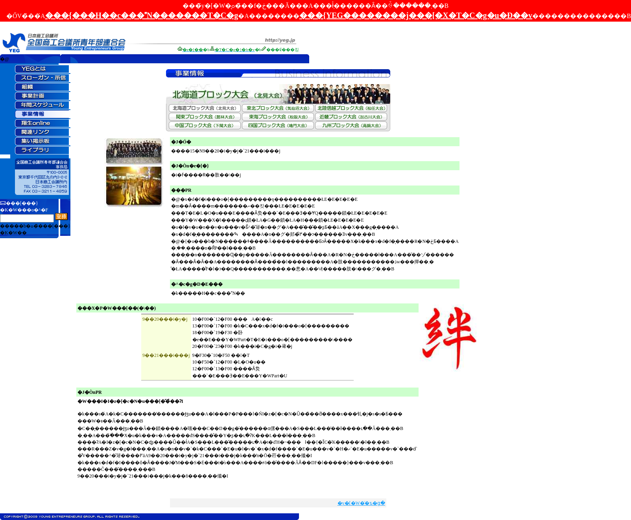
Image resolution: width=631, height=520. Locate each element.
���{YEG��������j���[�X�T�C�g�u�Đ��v (415, 15)
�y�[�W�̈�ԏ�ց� (361, 503)
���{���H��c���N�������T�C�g (141, 15)
